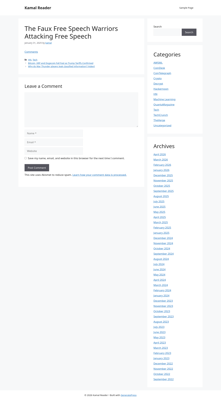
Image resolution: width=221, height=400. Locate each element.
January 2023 (161, 358)
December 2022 (163, 363)
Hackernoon (161, 89)
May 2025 (159, 212)
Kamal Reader (38, 7)
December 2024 (163, 238)
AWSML (158, 62)
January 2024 (161, 295)
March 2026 (160, 159)
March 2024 (160, 285)
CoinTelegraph (162, 73)
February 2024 (162, 290)
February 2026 (162, 165)
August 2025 (161, 196)
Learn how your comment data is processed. (99, 175)
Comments (31, 52)
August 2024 (161, 259)
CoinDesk (159, 68)
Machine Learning (164, 99)
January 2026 (161, 170)
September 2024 (163, 253)
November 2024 (163, 243)
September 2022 (163, 379)
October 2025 (161, 185)
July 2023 (159, 327)
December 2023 (163, 300)
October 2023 (161, 311)
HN (29, 59)
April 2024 (159, 280)
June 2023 (159, 332)
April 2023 (159, 342)
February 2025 (162, 227)
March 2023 (160, 348)
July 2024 (159, 264)
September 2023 (163, 316)
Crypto (157, 78)
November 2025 (163, 180)
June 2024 (159, 269)
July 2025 (159, 201)
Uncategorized (162, 125)
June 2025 (159, 206)
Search (157, 26)
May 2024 (159, 274)
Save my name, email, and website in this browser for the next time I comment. (76, 158)
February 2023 (162, 353)
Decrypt (158, 83)
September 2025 (163, 191)
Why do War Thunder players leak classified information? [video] (61, 66)
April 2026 (159, 154)
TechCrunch (160, 115)
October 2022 (161, 374)
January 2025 (161, 233)
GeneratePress (129, 395)
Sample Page (186, 7)
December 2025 (163, 175)
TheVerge (159, 120)
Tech (35, 59)
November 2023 (163, 306)
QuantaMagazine (163, 104)
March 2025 (160, 222)
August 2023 (161, 321)
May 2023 (159, 337)
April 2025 (159, 217)
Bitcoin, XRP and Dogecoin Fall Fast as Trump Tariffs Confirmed (60, 63)
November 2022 (163, 368)
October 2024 (161, 248)
